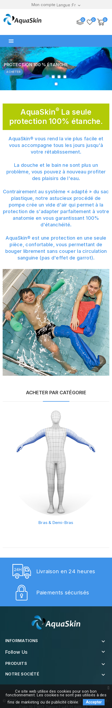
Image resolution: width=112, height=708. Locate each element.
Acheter (16, 71)
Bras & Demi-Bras (55, 520)
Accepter (94, 702)
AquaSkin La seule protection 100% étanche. (56, 116)
